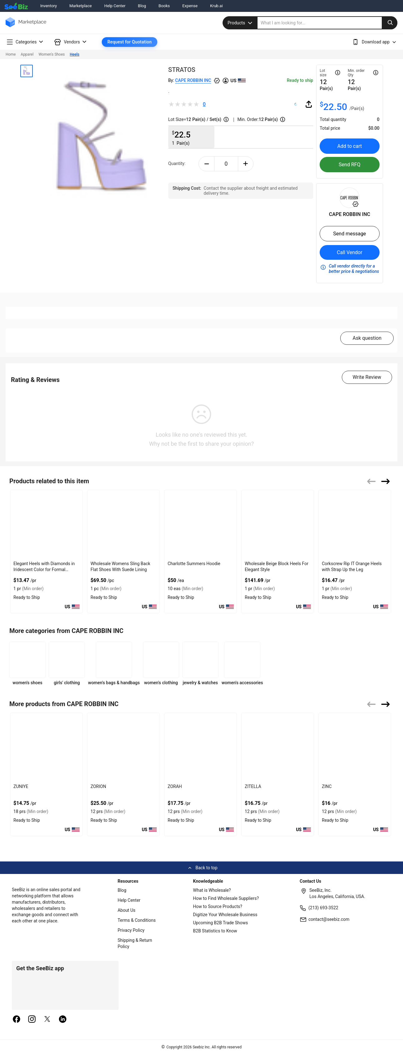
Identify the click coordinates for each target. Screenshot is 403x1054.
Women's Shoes (51, 54)
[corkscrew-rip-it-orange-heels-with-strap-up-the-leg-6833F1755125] (355, 524)
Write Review (367, 377)
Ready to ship (300, 80)
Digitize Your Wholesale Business (225, 914)
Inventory (48, 5)
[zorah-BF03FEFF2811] (201, 747)
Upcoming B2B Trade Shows (220, 922)
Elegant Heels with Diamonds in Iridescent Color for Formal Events (44, 569)
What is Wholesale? (212, 890)
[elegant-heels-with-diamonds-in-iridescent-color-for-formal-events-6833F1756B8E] (46, 524)
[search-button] (389, 22)
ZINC (327, 786)
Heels (75, 54)
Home (11, 54)
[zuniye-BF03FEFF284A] (46, 747)
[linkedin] (62, 1019)
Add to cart (349, 146)
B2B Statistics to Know (215, 930)
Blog (142, 5)
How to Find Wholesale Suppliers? (226, 898)
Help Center (114, 5)
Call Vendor (349, 252)
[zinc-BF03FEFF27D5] (355, 747)
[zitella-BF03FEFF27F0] (278, 747)
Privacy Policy (131, 930)
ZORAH (175, 786)
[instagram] (32, 1019)
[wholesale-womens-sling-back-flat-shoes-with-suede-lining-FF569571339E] (123, 524)
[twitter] (47, 1019)
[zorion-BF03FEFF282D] (123, 747)
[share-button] (308, 104)
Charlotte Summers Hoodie (194, 563)
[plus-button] (245, 164)
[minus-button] (206, 164)
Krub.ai (216, 5)
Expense (190, 5)
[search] (327, 22)
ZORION (98, 786)
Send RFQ (350, 165)
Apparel (27, 54)
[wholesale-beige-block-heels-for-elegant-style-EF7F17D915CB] (278, 524)
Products (241, 23)
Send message (349, 234)
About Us (126, 910)
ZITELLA (253, 786)
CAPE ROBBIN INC (193, 80)
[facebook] (16, 1019)
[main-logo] (26, 27)
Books (164, 5)
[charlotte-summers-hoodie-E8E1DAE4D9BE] (201, 524)
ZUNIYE (20, 786)
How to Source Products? (217, 906)
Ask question (366, 338)
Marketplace (80, 5)
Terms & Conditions (137, 920)
